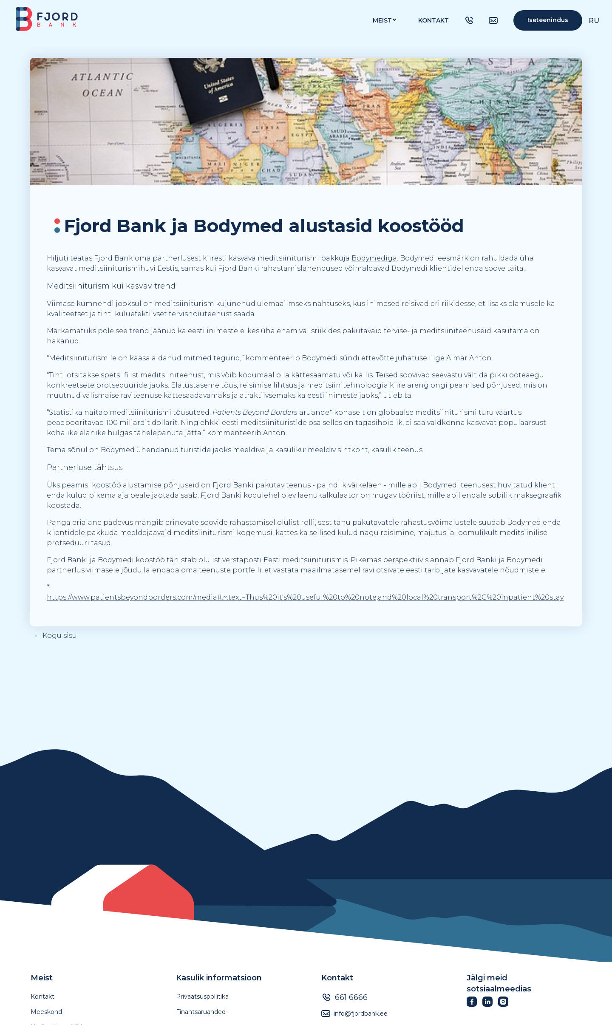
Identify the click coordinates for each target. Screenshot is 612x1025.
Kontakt (433, 20)
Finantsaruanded (201, 1012)
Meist (42, 978)
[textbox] (259, 225)
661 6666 (351, 997)
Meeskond (46, 1012)
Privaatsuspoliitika (202, 996)
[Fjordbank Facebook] (474, 1004)
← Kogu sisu (55, 635)
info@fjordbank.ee (361, 1013)
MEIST (382, 20)
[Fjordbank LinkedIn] (490, 1004)
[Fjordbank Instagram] (506, 1004)
